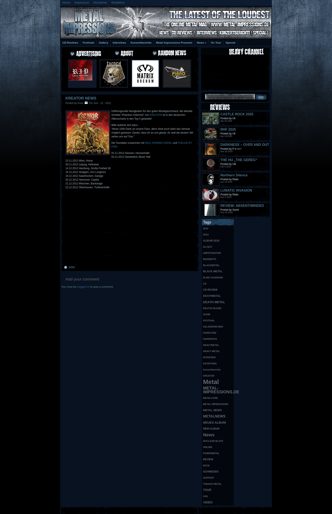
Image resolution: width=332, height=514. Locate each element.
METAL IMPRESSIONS (215, 404)
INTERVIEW (209, 357)
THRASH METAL (212, 484)
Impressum (81, 2)
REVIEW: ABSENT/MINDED (242, 205)
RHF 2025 (228, 129)
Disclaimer (100, 2)
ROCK (206, 465)
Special (230, 42)
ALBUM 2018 (211, 240)
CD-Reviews (70, 42)
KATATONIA (210, 363)
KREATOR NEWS (80, 98)
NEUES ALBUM (214, 422)
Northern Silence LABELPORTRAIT (234, 177)
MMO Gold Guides (214, 510)
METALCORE (210, 398)
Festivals (88, 42)
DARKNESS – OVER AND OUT (244, 144)
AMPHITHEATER (212, 253)
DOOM (206, 314)
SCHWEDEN (210, 471)
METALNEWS (214, 416)
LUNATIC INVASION (236, 190)
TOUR (207, 490)
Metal (211, 382)
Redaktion (118, 2)
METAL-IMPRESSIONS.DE (218, 390)
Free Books (77, 510)
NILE (148, 142)
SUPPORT (208, 478)
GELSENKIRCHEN (213, 326)
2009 (72, 267)
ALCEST (207, 247)
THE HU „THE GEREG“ (238, 160)
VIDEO (208, 502)
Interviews (119, 42)
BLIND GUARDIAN (213, 277)
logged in (83, 286)
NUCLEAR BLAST (213, 441)
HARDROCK (210, 339)
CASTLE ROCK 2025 (236, 114)
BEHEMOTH (209, 259)
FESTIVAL (209, 320)
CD (204, 283)
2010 (205, 228)
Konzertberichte (140, 42)
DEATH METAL (214, 302)
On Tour (216, 42)
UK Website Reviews (238, 510)
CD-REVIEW (210, 289)
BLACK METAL (213, 271)
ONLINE (207, 447)
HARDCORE (209, 333)
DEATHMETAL (212, 295)
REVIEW (208, 459)
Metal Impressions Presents (174, 42)
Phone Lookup (261, 510)
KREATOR (156, 114)
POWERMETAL (211, 453)
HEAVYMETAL (211, 345)
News (201, 42)
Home (66, 2)
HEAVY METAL (211, 351)
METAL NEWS (212, 410)
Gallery (103, 42)
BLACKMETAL (211, 265)
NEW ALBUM (211, 428)
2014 (206, 234)
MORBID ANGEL (162, 142)
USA (205, 496)
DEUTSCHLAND (212, 308)
